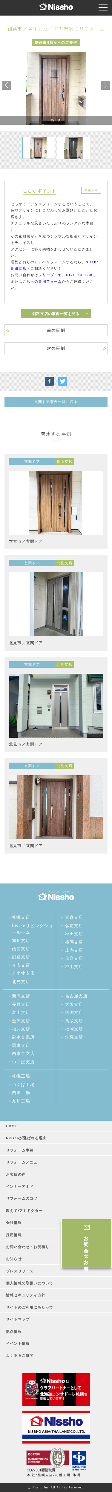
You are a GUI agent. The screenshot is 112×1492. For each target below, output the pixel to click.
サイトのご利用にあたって (29, 1307)
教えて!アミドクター (24, 1210)
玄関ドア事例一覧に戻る (56, 401)
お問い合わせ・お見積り (27, 1247)
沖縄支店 (74, 1037)
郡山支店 (74, 966)
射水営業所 (23, 1037)
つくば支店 (23, 1061)
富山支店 (21, 1012)
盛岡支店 (74, 942)
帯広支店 (21, 965)
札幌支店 (21, 917)
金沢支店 (21, 1020)
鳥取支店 (74, 1020)
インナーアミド (19, 1186)
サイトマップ (18, 1319)
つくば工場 (23, 1084)
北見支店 (21, 981)
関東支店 (21, 1045)
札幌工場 (21, 1076)
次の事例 (56, 348)
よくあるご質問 (19, 1355)
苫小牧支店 (23, 973)
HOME (12, 1126)
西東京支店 (23, 1053)
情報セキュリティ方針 (25, 1295)
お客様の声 (16, 1174)
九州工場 (21, 1101)
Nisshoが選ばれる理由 (26, 1138)
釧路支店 (21, 956)
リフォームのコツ (22, 1198)
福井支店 (21, 1029)
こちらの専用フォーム (42, 281)
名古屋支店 (76, 996)
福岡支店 (74, 1029)
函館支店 (21, 948)
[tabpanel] (56, 88)
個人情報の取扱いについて (29, 1283)
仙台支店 (74, 958)
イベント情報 (18, 1343)
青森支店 (74, 917)
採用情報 (14, 1235)
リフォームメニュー (24, 1162)
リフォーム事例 (19, 1150)
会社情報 (14, 1222)
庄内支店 (74, 950)
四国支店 (74, 1012)
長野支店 (21, 1004)
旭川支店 (21, 940)
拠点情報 (14, 1331)
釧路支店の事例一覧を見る (55, 313)
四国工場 (21, 1092)
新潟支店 (21, 996)
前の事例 (56, 330)
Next (105, 85)
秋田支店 (74, 933)
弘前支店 (74, 925)
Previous (6, 85)
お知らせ (14, 1259)
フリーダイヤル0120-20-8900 (65, 275)
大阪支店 (74, 1004)
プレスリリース (19, 1271)
